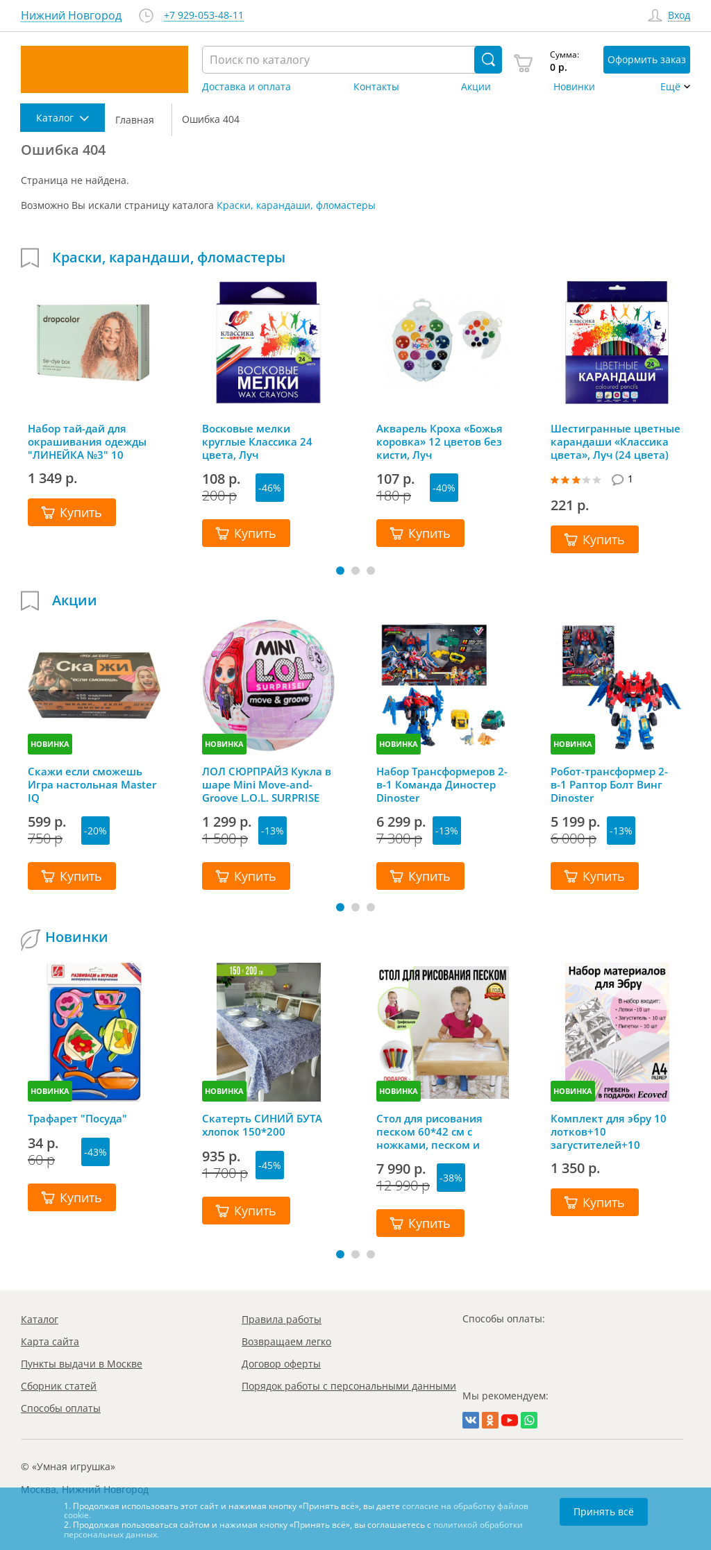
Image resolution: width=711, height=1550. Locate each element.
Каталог (39, 1319)
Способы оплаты (61, 1408)
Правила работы (281, 1319)
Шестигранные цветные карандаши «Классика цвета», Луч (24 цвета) (615, 441)
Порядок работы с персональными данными (349, 1385)
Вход (679, 16)
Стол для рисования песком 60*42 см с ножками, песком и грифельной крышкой (435, 1131)
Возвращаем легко (286, 1341)
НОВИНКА (50, 744)
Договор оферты (281, 1363)
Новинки (574, 86)
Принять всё (604, 1511)
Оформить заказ (647, 59)
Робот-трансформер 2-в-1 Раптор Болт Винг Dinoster (609, 784)
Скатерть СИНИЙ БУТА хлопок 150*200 (262, 1125)
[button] (340, 570)
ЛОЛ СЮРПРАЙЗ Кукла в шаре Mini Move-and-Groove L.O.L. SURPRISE (266, 784)
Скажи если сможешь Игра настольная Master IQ (92, 784)
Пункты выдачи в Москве (81, 1363)
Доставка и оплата (246, 86)
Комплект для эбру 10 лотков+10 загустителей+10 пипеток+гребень (609, 1131)
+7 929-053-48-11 (204, 16)
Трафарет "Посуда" (77, 1118)
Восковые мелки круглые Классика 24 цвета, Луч (257, 441)
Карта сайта (50, 1341)
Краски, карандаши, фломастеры (296, 205)
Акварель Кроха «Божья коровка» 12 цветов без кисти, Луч (439, 441)
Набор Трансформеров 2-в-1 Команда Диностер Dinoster (442, 784)
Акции (476, 86)
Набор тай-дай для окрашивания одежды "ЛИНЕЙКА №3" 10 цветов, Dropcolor (87, 441)
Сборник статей (59, 1385)
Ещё (670, 86)
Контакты (376, 86)
